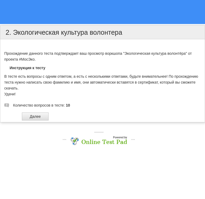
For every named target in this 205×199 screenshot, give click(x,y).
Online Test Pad (104, 142)
